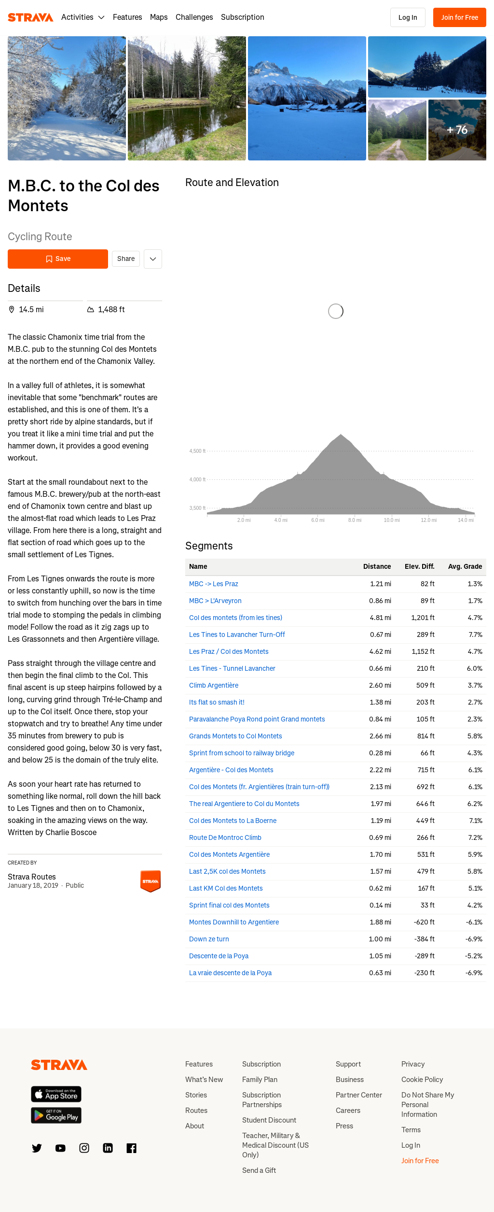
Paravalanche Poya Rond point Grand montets (257, 719)
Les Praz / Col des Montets (229, 651)
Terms (411, 1130)
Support (348, 1064)
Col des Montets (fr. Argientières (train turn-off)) (259, 787)
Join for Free (459, 17)
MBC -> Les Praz (213, 584)
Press (344, 1126)
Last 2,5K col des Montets (227, 871)
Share (126, 258)
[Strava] (31, 17)
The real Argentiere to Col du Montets (244, 803)
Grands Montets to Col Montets (235, 736)
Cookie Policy (422, 1079)
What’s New (204, 1079)
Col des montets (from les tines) (235, 617)
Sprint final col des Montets (229, 905)
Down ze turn (209, 939)
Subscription (242, 17)
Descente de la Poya (218, 956)
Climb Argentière (213, 685)
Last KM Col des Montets (226, 888)
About (194, 1126)
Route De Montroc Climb (225, 837)
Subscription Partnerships (262, 1100)
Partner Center (359, 1095)
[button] (67, 98)
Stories (196, 1095)
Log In (407, 17)
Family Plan (259, 1079)
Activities (83, 17)
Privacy (413, 1064)
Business (350, 1079)
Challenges (194, 17)
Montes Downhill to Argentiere (234, 922)
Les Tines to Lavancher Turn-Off (237, 634)
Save (57, 258)
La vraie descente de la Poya (230, 973)
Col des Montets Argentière (229, 854)
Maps (159, 17)
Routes (196, 1110)
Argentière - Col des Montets (231, 770)
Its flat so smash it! (217, 702)
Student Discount (269, 1120)
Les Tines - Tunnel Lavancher (232, 668)
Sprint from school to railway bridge (241, 753)
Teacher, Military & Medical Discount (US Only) (275, 1145)
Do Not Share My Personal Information (427, 1104)
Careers (348, 1110)
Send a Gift (259, 1170)
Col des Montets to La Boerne (232, 820)
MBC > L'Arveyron (215, 601)
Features (127, 17)
